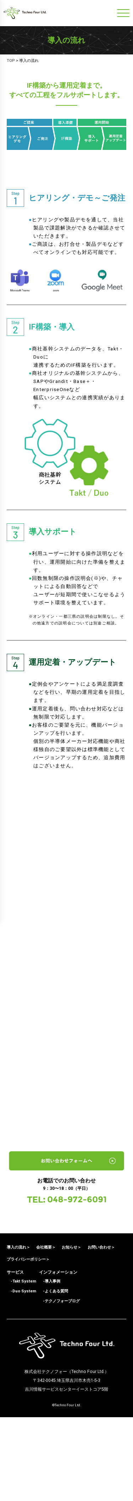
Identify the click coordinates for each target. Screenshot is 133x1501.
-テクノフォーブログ (59, 1385)
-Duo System (21, 1375)
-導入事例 (49, 1365)
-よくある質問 (53, 1375)
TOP (11, 60)
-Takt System (21, 1365)
